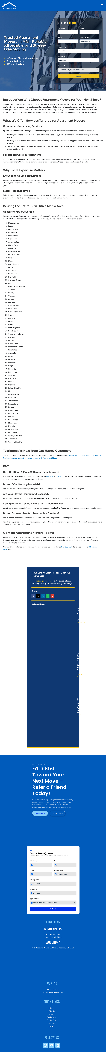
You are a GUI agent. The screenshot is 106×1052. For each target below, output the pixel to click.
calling (61, 476)
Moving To (61, 56)
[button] (102, 5)
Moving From (62, 47)
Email (60, 37)
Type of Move (62, 66)
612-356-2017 (67, 547)
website (49, 476)
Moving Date (84, 37)
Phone (82, 28)
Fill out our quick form (41, 581)
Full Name (61, 28)
